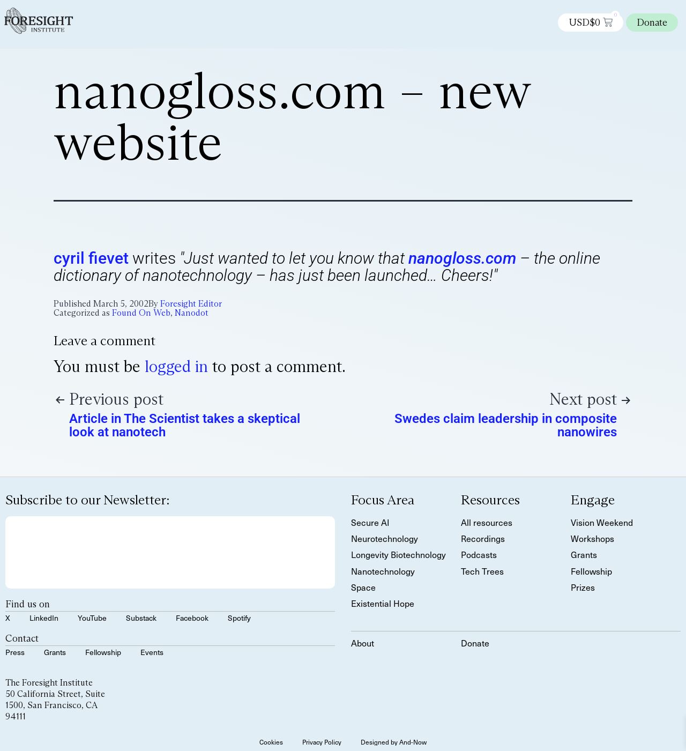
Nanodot (191, 313)
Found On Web (141, 313)
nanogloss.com (462, 258)
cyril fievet (91, 258)
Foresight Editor (191, 304)
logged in (176, 366)
